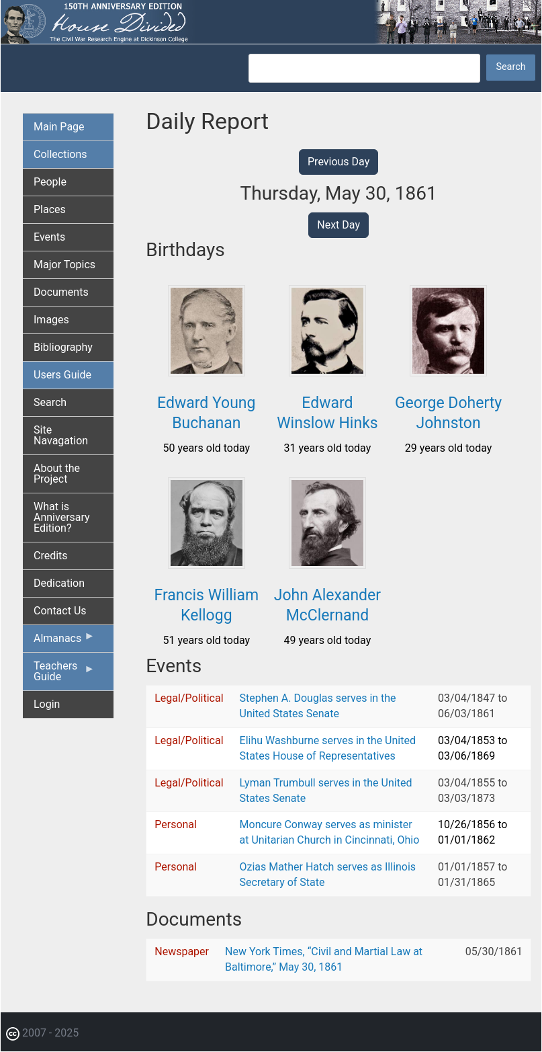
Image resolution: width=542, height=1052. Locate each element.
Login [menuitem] (47, 704)
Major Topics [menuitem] (64, 264)
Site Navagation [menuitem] (61, 435)
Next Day (338, 224)
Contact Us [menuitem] (60, 610)
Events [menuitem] (49, 237)
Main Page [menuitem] (59, 126)
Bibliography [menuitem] (63, 347)
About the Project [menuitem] (57, 473)
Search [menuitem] (50, 402)
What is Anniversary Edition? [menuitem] (62, 517)
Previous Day (338, 161)
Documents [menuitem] (61, 292)
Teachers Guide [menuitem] (64, 674)
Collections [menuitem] (60, 154)
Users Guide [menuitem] (62, 374)
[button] (206, 371)
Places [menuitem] (50, 209)
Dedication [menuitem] (59, 583)
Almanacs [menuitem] (64, 641)
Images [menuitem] (51, 319)
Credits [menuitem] (51, 555)
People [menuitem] (50, 181)
